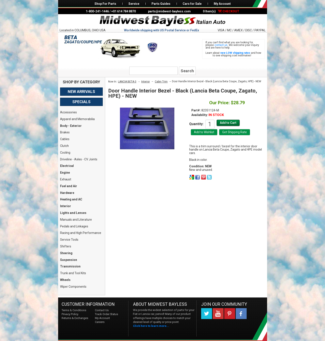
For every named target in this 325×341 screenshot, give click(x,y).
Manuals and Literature (76, 219)
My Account (222, 3)
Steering (66, 253)
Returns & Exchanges (75, 318)
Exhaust (65, 179)
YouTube (218, 313)
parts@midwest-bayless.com (169, 11)
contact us (220, 45)
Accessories (68, 112)
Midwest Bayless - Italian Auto (162, 21)
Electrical (67, 166)
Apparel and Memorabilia (77, 119)
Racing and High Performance (80, 233)
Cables (64, 139)
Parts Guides (161, 3)
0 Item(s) (221, 11)
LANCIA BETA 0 (127, 81)
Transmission (70, 266)
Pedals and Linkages (74, 226)
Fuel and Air (68, 186)
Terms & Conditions (74, 310)
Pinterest (229, 313)
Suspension (68, 260)
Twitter (206, 313)
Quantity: (196, 124)
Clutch (64, 146)
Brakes (65, 132)
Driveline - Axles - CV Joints (78, 159)
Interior (65, 206)
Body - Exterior (71, 126)
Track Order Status (106, 314)
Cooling (65, 152)
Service (133, 3)
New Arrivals (81, 91)
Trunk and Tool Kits (73, 273)
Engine (65, 172)
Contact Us (102, 310)
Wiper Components (73, 286)
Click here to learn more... (151, 326)
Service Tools (69, 239)
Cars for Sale (192, 3)
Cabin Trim (161, 81)
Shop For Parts (105, 3)
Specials (81, 101)
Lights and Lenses (73, 213)
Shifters (65, 246)
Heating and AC (71, 199)
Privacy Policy (70, 314)
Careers (99, 322)
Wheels (65, 280)
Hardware (67, 193)
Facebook (241, 313)
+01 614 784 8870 (123, 11)
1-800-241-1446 (97, 11)
